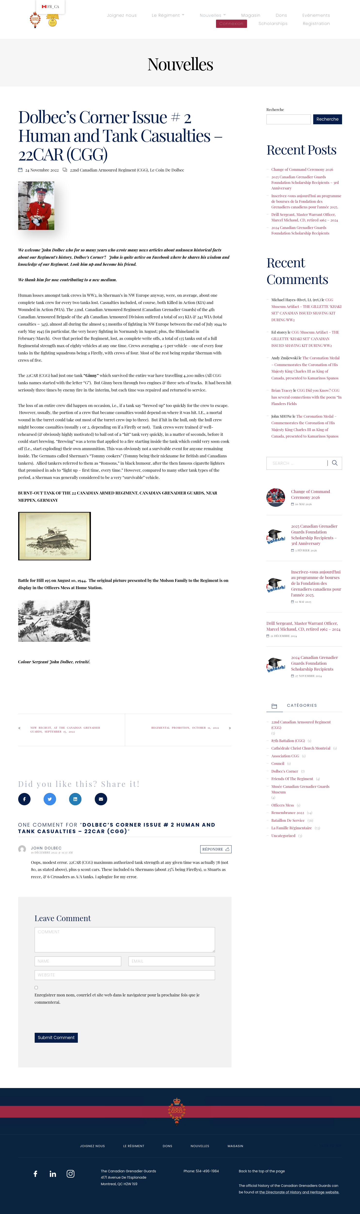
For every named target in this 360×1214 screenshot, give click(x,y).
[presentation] (68, 1022)
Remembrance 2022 (287, 812)
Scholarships (273, 23)
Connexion (231, 23)
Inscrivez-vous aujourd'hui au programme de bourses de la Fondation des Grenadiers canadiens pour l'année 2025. (306, 201)
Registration (316, 23)
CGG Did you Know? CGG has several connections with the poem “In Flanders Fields (306, 397)
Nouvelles (210, 15)
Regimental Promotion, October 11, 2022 (185, 727)
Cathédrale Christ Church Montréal (300, 748)
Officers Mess (282, 804)
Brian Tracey (281, 390)
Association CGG (285, 755)
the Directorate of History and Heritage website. (299, 1192)
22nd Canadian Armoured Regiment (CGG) (109, 169)
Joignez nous (122, 15)
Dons (281, 15)
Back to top (328, 1146)
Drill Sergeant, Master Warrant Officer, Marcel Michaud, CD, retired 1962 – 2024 (304, 217)
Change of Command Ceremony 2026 (302, 169)
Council (277, 763)
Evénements (316, 15)
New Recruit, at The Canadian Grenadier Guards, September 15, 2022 (65, 729)
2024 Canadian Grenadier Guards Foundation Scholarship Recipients (300, 230)
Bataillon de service (287, 820)
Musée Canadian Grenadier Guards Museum (300, 789)
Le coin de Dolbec (167, 169)
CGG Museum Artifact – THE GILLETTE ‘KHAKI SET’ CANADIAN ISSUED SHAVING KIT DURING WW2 (305, 338)
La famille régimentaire (291, 827)
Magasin (251, 15)
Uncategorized (283, 835)
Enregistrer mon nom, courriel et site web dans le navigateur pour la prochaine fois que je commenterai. (117, 998)
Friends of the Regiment (292, 778)
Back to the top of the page (262, 1171)
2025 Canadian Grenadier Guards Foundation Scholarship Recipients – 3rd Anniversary (305, 182)
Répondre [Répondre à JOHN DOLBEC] (212, 849)
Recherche (275, 109)
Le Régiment (166, 15)
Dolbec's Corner (284, 771)
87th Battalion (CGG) (288, 740)
